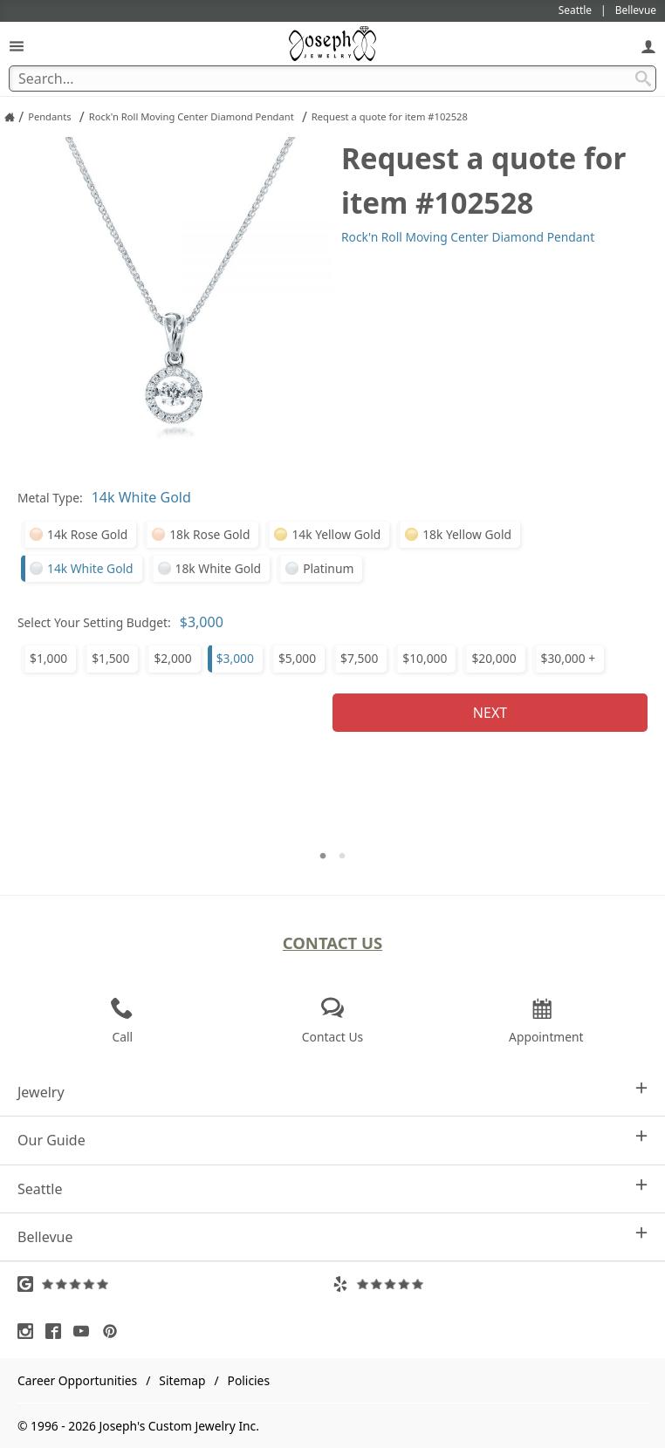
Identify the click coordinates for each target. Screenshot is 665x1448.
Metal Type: (50, 497)
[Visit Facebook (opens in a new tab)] (57, 1331)
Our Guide (332, 1140)
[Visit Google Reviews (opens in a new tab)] (174, 1284)
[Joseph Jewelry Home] (9, 117)
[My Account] (648, 45)
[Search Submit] (643, 78)
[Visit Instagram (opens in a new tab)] (29, 1331)
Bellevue (332, 1236)
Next (490, 712)
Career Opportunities (77, 1380)
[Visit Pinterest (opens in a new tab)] (114, 1331)
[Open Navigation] (16, 45)
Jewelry (332, 1092)
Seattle (332, 1188)
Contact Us (333, 942)
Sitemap (182, 1380)
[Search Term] (332, 78)
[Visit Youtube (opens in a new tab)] (85, 1331)
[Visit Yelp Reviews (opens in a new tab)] (490, 1284)
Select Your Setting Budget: (94, 622)
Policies (249, 1380)
